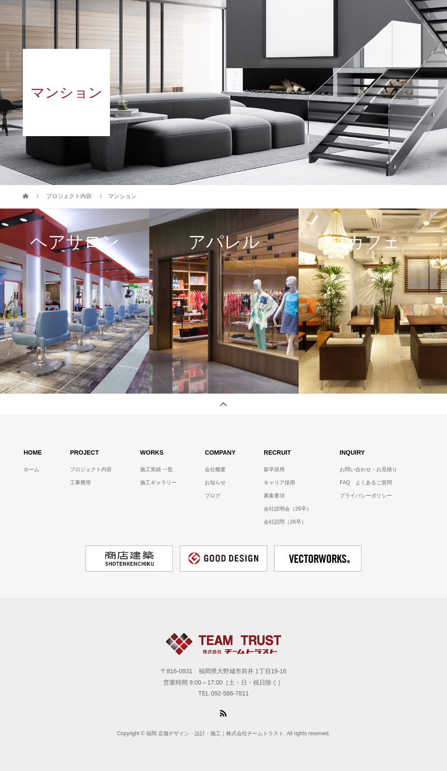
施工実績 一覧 (156, 469)
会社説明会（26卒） (287, 509)
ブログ (212, 496)
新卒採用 (274, 469)
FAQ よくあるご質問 (366, 483)
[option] (74, 301)
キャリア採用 (279, 483)
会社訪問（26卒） (285, 522)
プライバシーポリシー (366, 496)
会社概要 (215, 469)
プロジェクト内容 (91, 469)
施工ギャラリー (158, 483)
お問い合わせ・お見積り (368, 469)
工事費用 (80, 483)
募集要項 (274, 496)
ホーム (31, 469)
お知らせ (215, 483)
